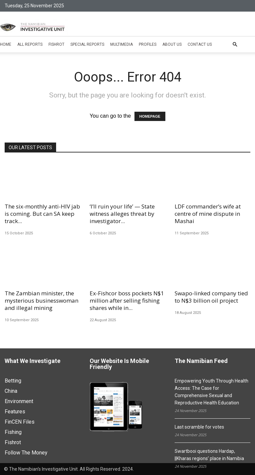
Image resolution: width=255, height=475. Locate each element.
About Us (172, 44)
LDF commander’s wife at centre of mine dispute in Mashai (208, 214)
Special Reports (87, 44)
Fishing (13, 432)
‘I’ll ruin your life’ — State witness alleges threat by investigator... (122, 214)
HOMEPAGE (149, 116)
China (11, 391)
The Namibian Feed (201, 361)
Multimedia (121, 44)
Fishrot (56, 44)
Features (15, 411)
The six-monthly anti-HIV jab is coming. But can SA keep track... (42, 214)
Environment (19, 401)
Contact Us (200, 44)
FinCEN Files (20, 422)
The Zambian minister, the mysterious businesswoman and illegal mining (41, 300)
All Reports (29, 44)
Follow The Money (26, 452)
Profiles (147, 44)
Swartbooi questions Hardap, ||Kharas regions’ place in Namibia (209, 454)
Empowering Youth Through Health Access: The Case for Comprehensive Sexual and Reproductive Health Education (211, 391)
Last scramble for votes (199, 427)
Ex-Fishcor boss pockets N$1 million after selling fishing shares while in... (127, 300)
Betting (13, 381)
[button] (235, 44)
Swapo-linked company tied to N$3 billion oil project (211, 296)
